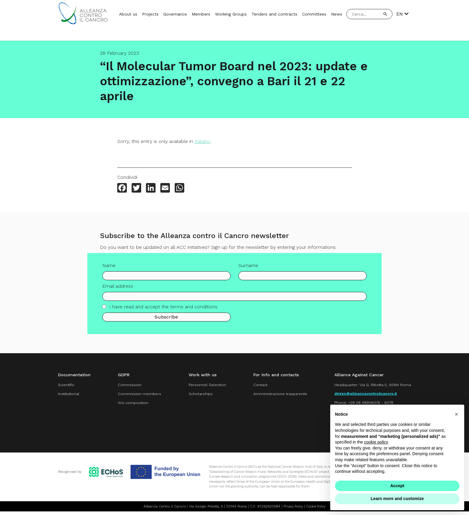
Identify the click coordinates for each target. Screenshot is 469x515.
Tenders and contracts (274, 14)
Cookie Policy (317, 510)
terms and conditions (193, 308)
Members (201, 14)
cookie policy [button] (376, 442)
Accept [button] (397, 485)
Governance (175, 14)
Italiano (202, 141)
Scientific (67, 385)
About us (128, 14)
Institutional (70, 395)
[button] (456, 414)
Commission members (136, 395)
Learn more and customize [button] (397, 498)
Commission (125, 385)
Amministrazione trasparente (274, 395)
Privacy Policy (292, 510)
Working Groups (231, 14)
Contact (253, 385)
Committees (314, 14)
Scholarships (195, 395)
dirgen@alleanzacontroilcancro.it (362, 395)
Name (108, 267)
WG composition (130, 404)
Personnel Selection (202, 385)
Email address (117, 287)
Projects (150, 14)
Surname (248, 267)
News (336, 14)
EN (402, 14)
